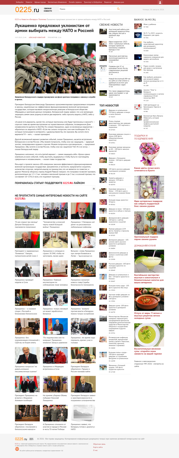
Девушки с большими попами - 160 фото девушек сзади (119, 160)
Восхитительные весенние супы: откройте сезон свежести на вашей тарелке (148, 351)
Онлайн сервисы (75, 2)
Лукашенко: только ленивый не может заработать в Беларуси (55, 311)
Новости (29, 2)
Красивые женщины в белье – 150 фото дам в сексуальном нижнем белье (119, 191)
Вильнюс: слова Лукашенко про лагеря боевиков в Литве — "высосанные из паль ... (83, 255)
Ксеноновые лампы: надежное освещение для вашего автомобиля (154, 57)
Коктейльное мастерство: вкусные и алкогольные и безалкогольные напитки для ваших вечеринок (149, 279)
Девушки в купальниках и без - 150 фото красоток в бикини (119, 277)
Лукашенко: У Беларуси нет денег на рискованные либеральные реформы (83, 224)
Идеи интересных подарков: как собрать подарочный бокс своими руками (148, 204)
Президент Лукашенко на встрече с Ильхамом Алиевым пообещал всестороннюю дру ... (26, 399)
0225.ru (17, 444)
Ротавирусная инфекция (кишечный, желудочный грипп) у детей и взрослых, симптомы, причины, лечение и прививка (119, 342)
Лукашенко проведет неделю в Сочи (24, 281)
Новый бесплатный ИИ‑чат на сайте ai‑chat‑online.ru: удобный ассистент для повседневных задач (119, 82)
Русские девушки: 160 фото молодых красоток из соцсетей (119, 266)
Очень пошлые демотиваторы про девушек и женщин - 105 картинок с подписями (120, 124)
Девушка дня (119, 2)
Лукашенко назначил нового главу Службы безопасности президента (82, 282)
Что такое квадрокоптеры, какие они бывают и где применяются (119, 93)
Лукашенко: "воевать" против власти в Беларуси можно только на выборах (82, 311)
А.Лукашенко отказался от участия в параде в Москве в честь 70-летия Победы (54, 427)
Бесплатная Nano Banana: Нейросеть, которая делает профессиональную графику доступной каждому (153, 121)
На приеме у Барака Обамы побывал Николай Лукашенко (55, 398)
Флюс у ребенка (150, 24)
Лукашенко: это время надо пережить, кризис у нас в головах (83, 340)
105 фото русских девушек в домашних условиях (119, 170)
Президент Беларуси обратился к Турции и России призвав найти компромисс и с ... (80, 370)
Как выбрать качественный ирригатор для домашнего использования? (153, 45)
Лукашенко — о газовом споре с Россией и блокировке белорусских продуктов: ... (26, 313)
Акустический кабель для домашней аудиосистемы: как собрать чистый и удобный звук (119, 32)
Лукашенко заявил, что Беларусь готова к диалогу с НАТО (83, 427)
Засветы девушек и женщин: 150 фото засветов (116, 180)
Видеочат (108, 2)
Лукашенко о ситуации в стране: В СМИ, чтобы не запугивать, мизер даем (53, 253)
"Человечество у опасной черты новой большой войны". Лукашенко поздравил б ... (54, 226)
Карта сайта (98, 447)
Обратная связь (99, 444)
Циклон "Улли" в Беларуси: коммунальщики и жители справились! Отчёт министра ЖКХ (154, 94)
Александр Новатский (37, 38)
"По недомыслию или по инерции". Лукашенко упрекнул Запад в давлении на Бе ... (55, 342)
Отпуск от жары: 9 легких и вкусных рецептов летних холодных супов (148, 316)
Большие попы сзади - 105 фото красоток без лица (119, 287)
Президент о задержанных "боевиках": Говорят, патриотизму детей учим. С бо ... (27, 255)
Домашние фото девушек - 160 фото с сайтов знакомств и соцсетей (119, 220)
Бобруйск (19, 2)
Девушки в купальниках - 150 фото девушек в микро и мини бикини (119, 112)
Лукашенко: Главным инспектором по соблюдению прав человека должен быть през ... (55, 284)
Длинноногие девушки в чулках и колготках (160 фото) (118, 255)
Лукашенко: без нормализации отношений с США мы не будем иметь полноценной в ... (27, 342)
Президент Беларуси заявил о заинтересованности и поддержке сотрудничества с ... (83, 399)
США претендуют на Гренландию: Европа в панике (152, 107)
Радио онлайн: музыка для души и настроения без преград (153, 68)
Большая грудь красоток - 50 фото (119, 201)
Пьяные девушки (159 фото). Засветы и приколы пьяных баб (119, 231)
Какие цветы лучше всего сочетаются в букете (147, 169)
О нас (95, 450)
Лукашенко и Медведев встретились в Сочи (53, 367)
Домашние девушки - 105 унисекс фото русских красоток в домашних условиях (119, 243)
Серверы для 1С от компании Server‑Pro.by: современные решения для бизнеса (118, 69)
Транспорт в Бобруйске (93, 2)
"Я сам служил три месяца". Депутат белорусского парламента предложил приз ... (26, 226)
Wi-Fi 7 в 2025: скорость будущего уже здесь (153, 34)
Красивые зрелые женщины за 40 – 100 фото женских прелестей (119, 149)
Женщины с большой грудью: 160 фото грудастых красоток (117, 367)
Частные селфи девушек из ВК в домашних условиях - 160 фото (119, 297)
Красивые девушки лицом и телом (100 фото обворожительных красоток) (120, 137)
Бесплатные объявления (57, 2)
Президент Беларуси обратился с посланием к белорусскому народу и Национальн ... (26, 428)
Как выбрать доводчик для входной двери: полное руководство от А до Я (153, 80)
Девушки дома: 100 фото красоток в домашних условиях (118, 308)
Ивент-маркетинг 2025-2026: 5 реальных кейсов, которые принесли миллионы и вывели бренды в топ (119, 46)
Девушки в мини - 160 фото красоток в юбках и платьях (120, 210)
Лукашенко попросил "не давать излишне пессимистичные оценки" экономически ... (26, 370)
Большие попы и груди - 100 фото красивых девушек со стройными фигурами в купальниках (118, 356)
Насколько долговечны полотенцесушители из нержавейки (118, 58)
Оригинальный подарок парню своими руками (146, 238)
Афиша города (40, 2)
